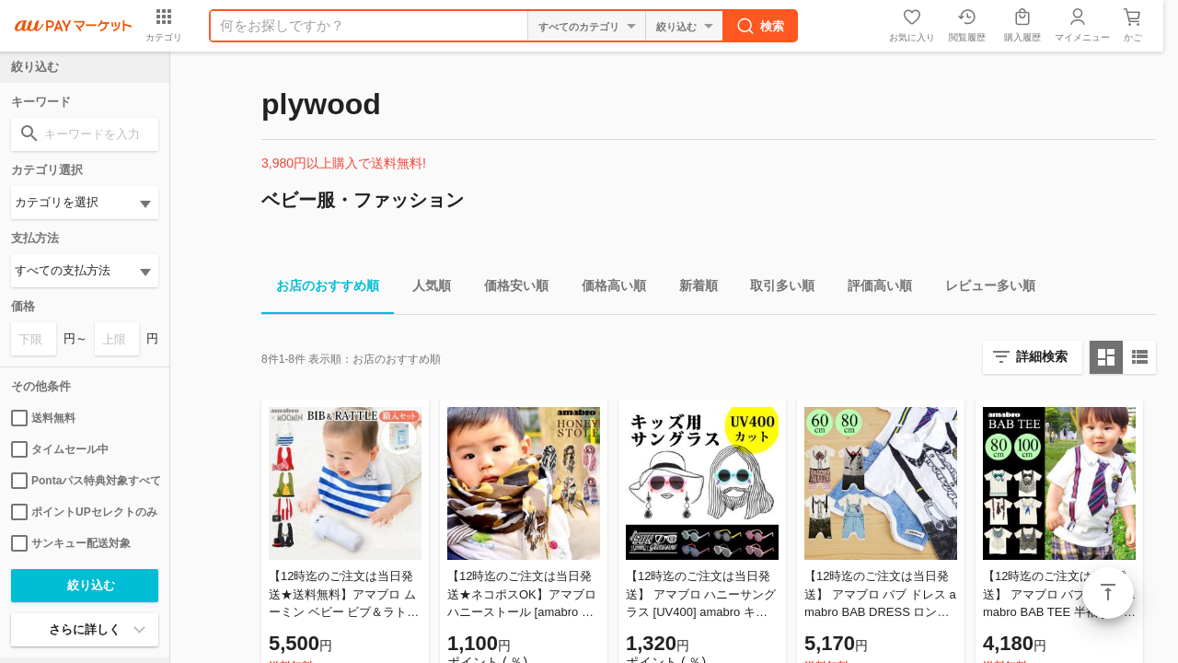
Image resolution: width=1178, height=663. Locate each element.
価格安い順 (509, 288)
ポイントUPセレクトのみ (84, 512)
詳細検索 (1042, 356)
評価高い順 (872, 288)
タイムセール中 (60, 449)
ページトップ (1108, 593)
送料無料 (43, 418)
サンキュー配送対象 (71, 543)
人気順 (424, 288)
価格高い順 (606, 288)
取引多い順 (774, 288)
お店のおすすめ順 (320, 288)
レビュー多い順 (982, 288)
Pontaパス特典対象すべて (84, 480)
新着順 (691, 288)
